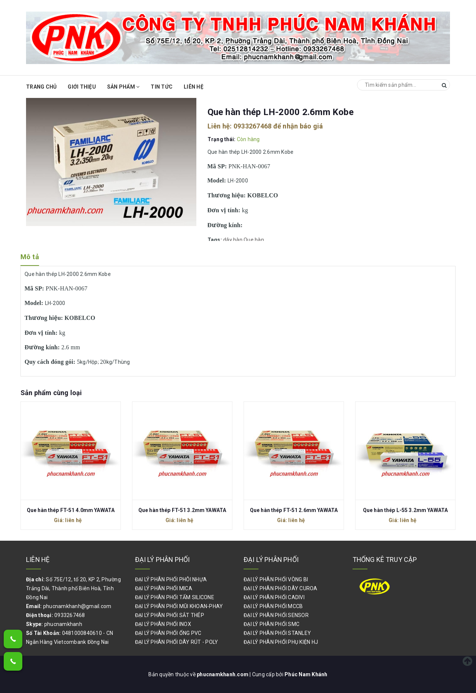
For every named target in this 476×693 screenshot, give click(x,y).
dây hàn (232, 240)
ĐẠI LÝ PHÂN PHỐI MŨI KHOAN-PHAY (179, 606)
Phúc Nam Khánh (306, 674)
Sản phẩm (123, 87)
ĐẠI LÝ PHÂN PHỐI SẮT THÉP (169, 615)
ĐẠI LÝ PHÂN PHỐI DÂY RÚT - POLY (176, 642)
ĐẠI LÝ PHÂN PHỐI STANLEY (277, 633)
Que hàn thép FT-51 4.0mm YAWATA (71, 510)
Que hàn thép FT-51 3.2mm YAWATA (182, 510)
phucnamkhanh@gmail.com (77, 606)
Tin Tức (162, 87)
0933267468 (253, 126)
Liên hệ (193, 87)
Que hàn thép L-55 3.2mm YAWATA (405, 510)
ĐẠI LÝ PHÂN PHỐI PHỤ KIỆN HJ (281, 642)
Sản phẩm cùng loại (51, 393)
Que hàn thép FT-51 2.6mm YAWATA (294, 510)
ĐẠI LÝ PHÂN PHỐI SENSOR (276, 615)
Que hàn (254, 240)
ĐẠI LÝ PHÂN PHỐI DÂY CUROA (281, 588)
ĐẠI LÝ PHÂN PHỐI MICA (163, 588)
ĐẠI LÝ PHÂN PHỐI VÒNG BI (276, 579)
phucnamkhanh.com (223, 674)
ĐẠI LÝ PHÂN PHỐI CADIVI (274, 597)
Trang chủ (41, 87)
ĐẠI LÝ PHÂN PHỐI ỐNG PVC (168, 633)
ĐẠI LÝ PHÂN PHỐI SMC (271, 624)
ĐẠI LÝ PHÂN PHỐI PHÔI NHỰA (171, 579)
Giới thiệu (82, 87)
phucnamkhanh (63, 624)
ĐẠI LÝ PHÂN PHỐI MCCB (273, 606)
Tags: (215, 240)
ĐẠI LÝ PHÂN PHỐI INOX (163, 624)
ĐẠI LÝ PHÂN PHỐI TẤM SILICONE (174, 597)
